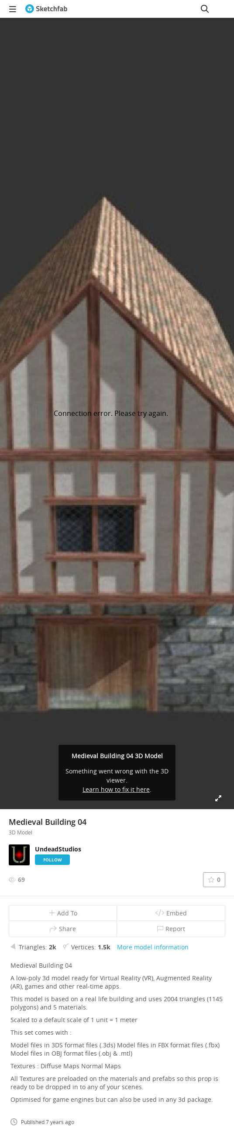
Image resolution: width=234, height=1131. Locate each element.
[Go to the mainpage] (46, 8)
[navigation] (13, 8)
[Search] (205, 8)
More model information (153, 947)
